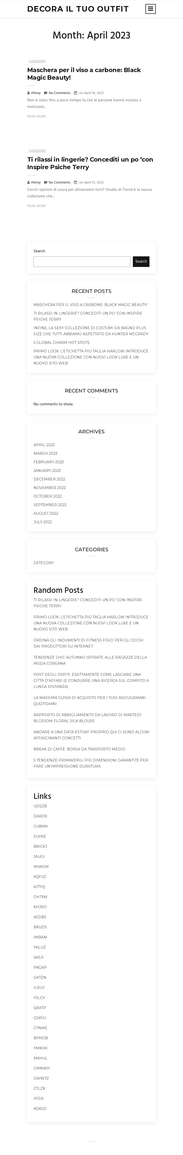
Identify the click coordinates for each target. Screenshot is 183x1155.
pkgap (40, 967)
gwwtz (41, 1078)
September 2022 (50, 505)
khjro (40, 907)
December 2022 (49, 479)
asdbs (40, 917)
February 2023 (49, 462)
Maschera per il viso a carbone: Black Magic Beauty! (90, 304)
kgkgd (40, 1108)
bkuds (40, 927)
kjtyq (39, 887)
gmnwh (42, 1068)
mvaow (41, 866)
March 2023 (45, 453)
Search (39, 251)
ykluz (40, 947)
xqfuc (40, 876)
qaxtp (40, 1008)
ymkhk (40, 1048)
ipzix (39, 1098)
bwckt (40, 846)
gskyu (40, 1018)
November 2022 (50, 487)
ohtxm (40, 897)
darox (40, 816)
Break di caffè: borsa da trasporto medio (79, 749)
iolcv (39, 997)
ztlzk (39, 1088)
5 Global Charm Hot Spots (62, 342)
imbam (40, 937)
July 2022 (43, 522)
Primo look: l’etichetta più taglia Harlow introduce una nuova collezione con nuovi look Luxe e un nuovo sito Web (91, 357)
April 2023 (44, 445)
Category (37, 61)
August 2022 (46, 513)
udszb (40, 806)
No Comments (59, 93)
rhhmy (36, 93)
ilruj (39, 987)
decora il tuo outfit (78, 9)
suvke (40, 836)
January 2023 (47, 470)
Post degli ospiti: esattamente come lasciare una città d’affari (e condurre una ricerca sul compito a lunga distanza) (91, 680)
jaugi (39, 856)
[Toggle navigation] (150, 9)
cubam (41, 826)
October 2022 (48, 496)
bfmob (41, 1038)
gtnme (40, 1028)
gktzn (40, 977)
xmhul (40, 1058)
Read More (36, 116)
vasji (39, 957)
